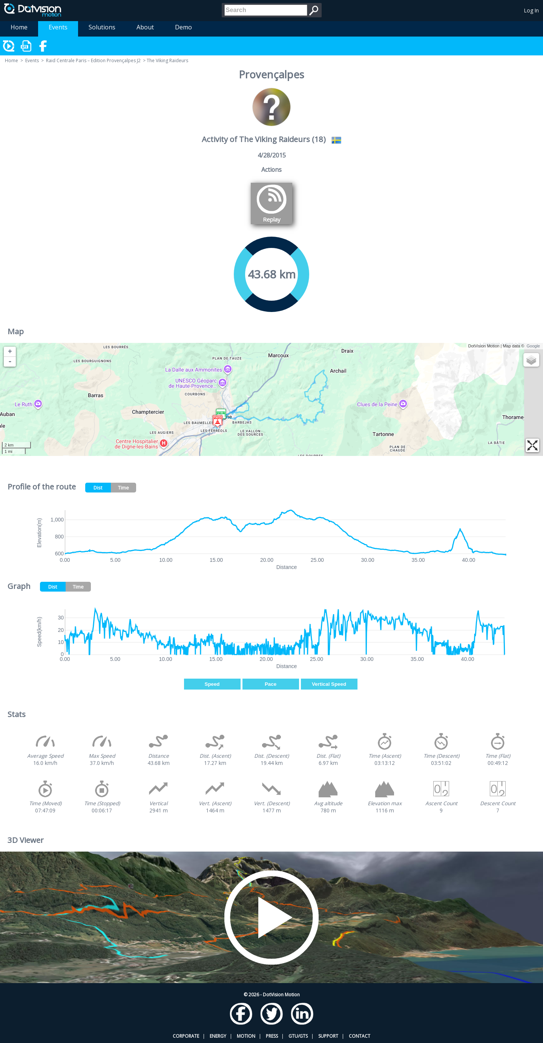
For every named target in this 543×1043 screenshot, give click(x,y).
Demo (183, 27)
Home (19, 27)
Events (58, 27)
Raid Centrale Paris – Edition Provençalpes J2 (93, 60)
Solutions (102, 27)
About (145, 27)
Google (533, 346)
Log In (531, 10)
